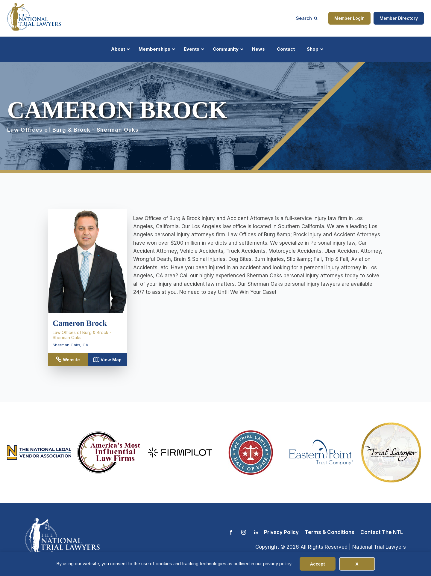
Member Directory (399, 18)
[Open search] (306, 18)
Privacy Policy (281, 532)
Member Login (349, 18)
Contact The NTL (381, 532)
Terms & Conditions (329, 532)
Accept (317, 563)
